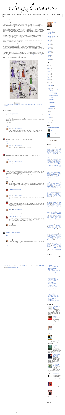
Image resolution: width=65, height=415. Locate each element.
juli (49, 111)
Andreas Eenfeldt (56, 148)
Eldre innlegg (41, 265)
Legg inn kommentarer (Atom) (13, 267)
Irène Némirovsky (50, 188)
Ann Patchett (53, 149)
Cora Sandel (53, 167)
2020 (49, 73)
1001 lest (13, 14)
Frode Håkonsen (54, 178)
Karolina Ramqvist (52, 202)
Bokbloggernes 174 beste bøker (54, 100)
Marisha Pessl (49, 216)
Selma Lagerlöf (51, 235)
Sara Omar (59, 234)
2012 (49, 122)
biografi (49, 33)
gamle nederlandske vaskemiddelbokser (36, 54)
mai (50, 114)
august (50, 109)
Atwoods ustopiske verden (53, 95)
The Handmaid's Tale (38, 104)
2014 (49, 82)
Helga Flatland (58, 185)
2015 (49, 80)
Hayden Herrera (49, 184)
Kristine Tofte (49, 206)
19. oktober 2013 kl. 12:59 (13, 113)
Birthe (10, 128)
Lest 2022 (39, 14)
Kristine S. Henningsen (56, 205)
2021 (49, 71)
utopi (7, 105)
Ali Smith (53, 147)
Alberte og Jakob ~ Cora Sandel (56, 391)
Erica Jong (58, 173)
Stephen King (50, 239)
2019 (49, 74)
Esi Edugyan (52, 175)
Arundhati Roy (54, 153)
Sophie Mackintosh (50, 238)
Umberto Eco (55, 245)
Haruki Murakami (56, 183)
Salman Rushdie (53, 234)
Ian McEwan (57, 186)
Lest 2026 (58, 14)
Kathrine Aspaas (54, 203)
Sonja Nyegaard (57, 237)
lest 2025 (49, 55)
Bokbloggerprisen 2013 (53, 92)
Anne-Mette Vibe (57, 151)
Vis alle (60, 301)
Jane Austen (53, 192)
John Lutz (48, 197)
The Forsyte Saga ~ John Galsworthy (56, 365)
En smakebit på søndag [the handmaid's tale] (54, 104)
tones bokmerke (51, 293)
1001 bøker (8, 14)
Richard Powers (58, 229)
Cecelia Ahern (49, 162)
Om (3, 16)
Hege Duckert (56, 184)
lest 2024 (49, 53)
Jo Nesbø (55, 195)
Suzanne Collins (58, 239)
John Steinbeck (54, 197)
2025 (49, 65)
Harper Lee (49, 183)
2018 (49, 76)
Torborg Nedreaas (56, 244)
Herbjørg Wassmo (50, 186)
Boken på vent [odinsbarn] (53, 93)
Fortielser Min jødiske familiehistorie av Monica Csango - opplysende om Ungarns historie (54, 295)
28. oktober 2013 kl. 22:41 (16, 201)
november (51, 86)
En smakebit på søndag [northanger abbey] (56, 317)
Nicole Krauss (49, 227)
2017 (49, 77)
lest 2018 (49, 45)
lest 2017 (49, 44)
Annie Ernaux (49, 152)
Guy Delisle (50, 182)
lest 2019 (49, 47)
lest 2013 (49, 39)
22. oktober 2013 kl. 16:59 (15, 232)
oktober (50, 88)
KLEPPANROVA (51, 290)
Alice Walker (50, 148)
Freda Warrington (58, 176)
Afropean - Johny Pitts (52, 283)
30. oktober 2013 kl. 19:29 (17, 209)
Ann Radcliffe (59, 149)
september (51, 108)
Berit (7, 153)
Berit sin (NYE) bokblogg (53, 274)
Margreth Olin (52, 215)
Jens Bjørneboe (49, 194)
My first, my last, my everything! (52, 299)
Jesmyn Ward (57, 194)
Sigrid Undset (58, 235)
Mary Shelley (58, 219)
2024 (49, 66)
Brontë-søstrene (51, 32)
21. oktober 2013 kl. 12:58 (17, 161)
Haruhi (7, 113)
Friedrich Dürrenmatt (52, 177)
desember (51, 85)
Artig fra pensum (52, 106)
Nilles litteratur (51, 282)
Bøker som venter (52, 102)
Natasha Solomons (50, 225)
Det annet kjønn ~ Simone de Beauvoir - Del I (57, 327)
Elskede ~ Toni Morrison (55, 383)
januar (50, 120)
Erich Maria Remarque (51, 174)
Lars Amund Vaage (56, 206)
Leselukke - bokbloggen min (53, 272)
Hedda (7, 169)
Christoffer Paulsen (54, 166)
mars (50, 117)
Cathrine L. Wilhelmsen (56, 161)
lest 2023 (49, 52)
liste (48, 56)
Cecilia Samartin (56, 162)
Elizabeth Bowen (53, 172)
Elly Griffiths (53, 173)
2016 (49, 79)
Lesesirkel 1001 (18, 14)
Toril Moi (48, 245)
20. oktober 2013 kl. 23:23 (13, 153)
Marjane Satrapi (54, 217)
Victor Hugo (55, 246)
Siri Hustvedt (59, 236)
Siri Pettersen (50, 237)
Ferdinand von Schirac (50, 176)
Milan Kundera (50, 224)
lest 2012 (49, 37)
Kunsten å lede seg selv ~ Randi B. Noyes (56, 307)
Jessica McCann (49, 195)
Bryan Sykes (52, 160)
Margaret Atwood (27, 104)
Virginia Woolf (56, 248)
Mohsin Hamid (57, 224)
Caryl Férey (49, 161)
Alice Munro (59, 147)
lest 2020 (49, 48)
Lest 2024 (48, 14)
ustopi (5, 105)
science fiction (32, 104)
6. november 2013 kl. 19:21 (18, 224)
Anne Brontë (57, 150)
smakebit (49, 59)
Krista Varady (53, 204)
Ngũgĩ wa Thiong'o (51, 226)
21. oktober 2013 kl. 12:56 (17, 128)
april (50, 116)
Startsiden (24, 265)
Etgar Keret (58, 175)
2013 (49, 83)
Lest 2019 (24, 14)
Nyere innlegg (6, 265)
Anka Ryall (48, 149)
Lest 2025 (53, 14)
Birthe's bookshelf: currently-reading (53, 127)
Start (4, 14)
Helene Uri (52, 185)
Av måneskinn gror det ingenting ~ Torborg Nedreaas (56, 355)
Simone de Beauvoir (52, 236)
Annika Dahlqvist (55, 152)
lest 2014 (49, 40)
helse (49, 35)
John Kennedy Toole (56, 196)
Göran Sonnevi (56, 182)
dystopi (12, 104)
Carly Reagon (58, 160)
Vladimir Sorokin (52, 249)
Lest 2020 (29, 14)
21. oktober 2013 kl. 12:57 (17, 145)
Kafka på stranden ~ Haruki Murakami (56, 374)
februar (50, 119)
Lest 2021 (34, 14)
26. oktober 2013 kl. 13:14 (16, 189)
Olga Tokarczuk (55, 227)
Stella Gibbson (57, 238)
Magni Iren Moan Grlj (54, 212)
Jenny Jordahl (57, 193)
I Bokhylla (50, 265)
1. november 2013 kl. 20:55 (17, 216)
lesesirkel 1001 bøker (20, 104)
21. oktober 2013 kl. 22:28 (13, 169)
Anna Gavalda (50, 150)
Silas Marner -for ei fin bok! (52, 273)
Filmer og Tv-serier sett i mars (53, 266)
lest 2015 (49, 41)
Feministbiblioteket (51, 278)
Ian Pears (48, 187)
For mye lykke (51, 99)
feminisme (15, 104)
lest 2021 (49, 49)
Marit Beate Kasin (55, 216)
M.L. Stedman (52, 211)
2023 (49, 68)
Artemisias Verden (51, 285)
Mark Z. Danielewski (54, 218)
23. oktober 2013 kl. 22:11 (17, 181)
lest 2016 (49, 43)
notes (49, 57)
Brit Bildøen (55, 159)
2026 (49, 63)
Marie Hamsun (57, 215)
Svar (7, 124)
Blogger (48, 412)
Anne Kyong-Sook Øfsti (50, 151)
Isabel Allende (57, 188)
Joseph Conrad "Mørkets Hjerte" (53, 291)
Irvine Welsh (57, 187)
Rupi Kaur (49, 233)
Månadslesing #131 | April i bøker (53, 300)
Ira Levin (52, 187)
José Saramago (52, 198)
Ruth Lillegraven (55, 233)
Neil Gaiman (58, 225)
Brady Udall (54, 158)
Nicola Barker (58, 226)
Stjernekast (8, 232)
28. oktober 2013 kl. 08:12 (17, 195)
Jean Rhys (51, 193)
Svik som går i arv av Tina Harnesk (54, 270)
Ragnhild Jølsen (54, 228)
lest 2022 (49, 51)
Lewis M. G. (59, 207)
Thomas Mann (54, 243)
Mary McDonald (52, 219)
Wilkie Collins (58, 249)
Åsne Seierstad (52, 251)
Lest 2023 (43, 14)
